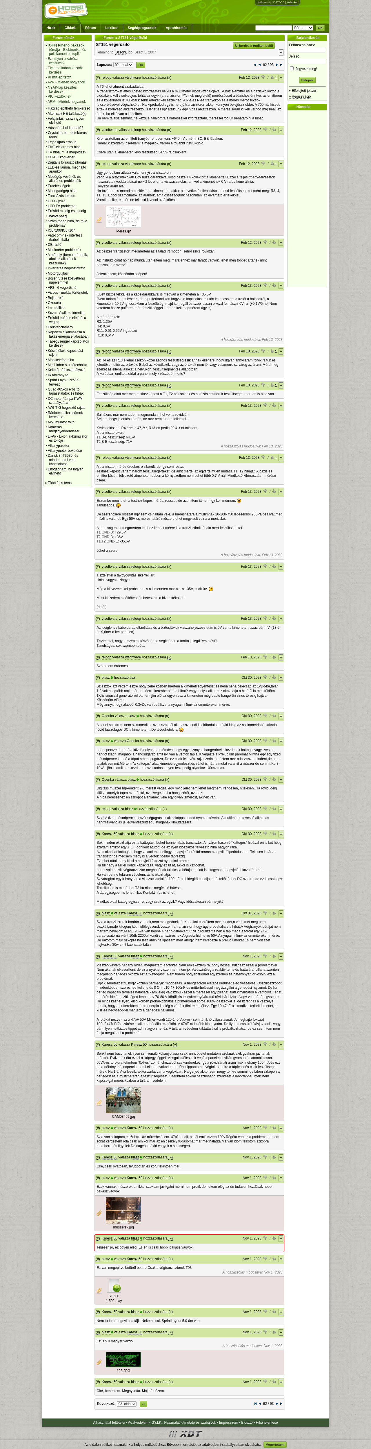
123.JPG (123, 1371)
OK (320, 28)
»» (143, 1404)
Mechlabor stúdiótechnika (67, 365)
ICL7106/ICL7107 (61, 230)
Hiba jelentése (267, 1423)
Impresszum (228, 1423)
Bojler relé (55, 298)
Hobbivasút (263, 2)
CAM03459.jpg (123, 1117)
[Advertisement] (308, 199)
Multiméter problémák (64, 250)
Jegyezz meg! (307, 68)
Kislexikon (292, 2)
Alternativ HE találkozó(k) (67, 114)
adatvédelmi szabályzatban (223, 1445)
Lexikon (111, 28)
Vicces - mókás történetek (68, 293)
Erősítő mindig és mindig (67, 211)
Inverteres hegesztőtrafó (66, 268)
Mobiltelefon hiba (61, 360)
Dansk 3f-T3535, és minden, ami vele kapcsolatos (63, 460)
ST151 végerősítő (113, 44)
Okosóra (54, 303)
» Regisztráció (300, 96)
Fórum (90, 28)
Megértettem (274, 1444)
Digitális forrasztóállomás (67, 162)
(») (169, 78)
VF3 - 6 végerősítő (62, 288)
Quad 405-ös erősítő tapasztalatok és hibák (65, 391)
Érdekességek (59, 186)
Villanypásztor (58, 446)
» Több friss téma (58, 483)
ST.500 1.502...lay (114, 1298)
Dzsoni (120, 52)
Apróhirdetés (177, 28)
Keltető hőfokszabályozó (67, 370)
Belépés (307, 80)
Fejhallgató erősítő (62, 142)
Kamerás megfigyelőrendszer (63, 429)
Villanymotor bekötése (65, 451)
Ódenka (108, 716)
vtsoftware (133, 78)
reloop (106, 78)
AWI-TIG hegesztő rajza (66, 408)
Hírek (51, 28)
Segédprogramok (142, 28)
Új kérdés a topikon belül (254, 45)
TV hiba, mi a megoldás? (67, 152)
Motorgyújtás (58, 273)
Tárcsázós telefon (61, 196)
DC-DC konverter (61, 157)
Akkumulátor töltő (61, 422)
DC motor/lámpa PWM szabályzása (65, 401)
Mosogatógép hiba (62, 191)
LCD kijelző (57, 201)
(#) (98, 78)
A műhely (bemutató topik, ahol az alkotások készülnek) (68, 259)
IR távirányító (58, 375)
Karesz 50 (109, 834)
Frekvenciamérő (60, 327)
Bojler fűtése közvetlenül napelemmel (67, 280)
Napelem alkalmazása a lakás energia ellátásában (68, 334)
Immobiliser (57, 308)
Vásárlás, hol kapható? (65, 128)
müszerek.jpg (123, 1227)
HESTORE (278, 2)
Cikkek (70, 28)
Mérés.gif (124, 231)
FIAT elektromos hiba (64, 147)
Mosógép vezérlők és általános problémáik (64, 179)
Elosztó (246, 1423)
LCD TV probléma (62, 206)
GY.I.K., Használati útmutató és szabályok (184, 1423)
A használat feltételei (109, 1423)
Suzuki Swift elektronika (66, 313)
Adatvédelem (138, 1423)
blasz (106, 678)
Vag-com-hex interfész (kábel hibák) (65, 237)
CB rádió (54, 245)
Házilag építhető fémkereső (69, 108)
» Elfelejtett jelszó (302, 91)
